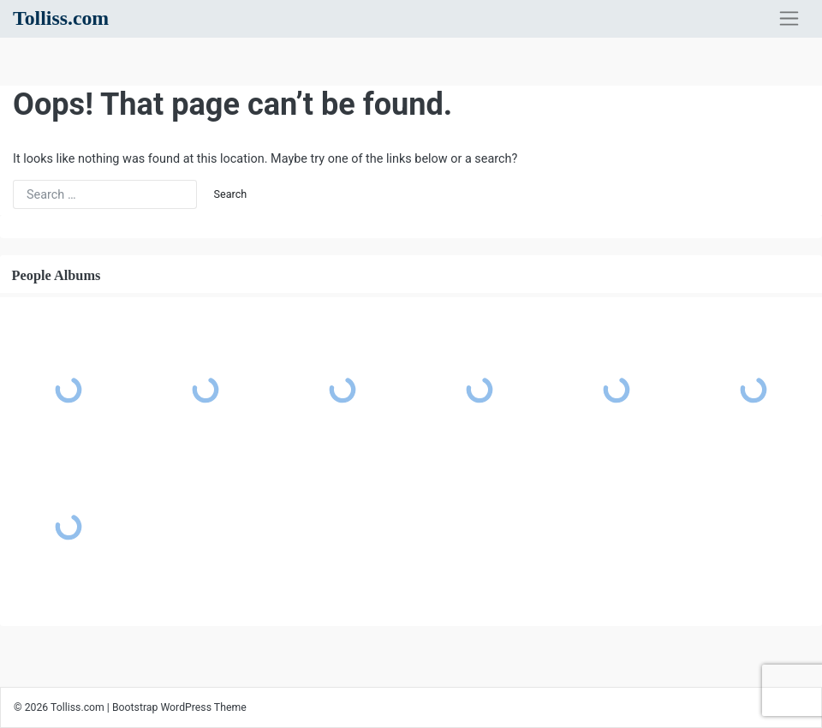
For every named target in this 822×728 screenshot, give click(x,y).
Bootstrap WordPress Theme (179, 707)
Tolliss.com (61, 18)
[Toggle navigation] (789, 18)
